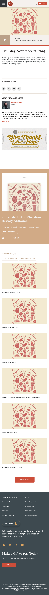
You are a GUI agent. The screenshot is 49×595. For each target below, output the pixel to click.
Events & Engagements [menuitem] (9, 497)
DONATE (42, 3)
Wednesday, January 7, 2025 (11, 292)
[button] (36, 4)
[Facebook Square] (4, 545)
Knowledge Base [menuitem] (30, 511)
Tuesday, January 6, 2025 (10, 327)
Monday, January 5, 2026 (10, 362)
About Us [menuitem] (5, 511)
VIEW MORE (24, 479)
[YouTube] (22, 545)
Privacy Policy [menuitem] (29, 506)
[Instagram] (16, 545)
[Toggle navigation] (3, 3)
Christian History (27, 258)
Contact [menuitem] (27, 497)
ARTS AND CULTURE (10, 258)
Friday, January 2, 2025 (9, 432)
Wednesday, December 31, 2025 (12, 467)
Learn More (5, 121)
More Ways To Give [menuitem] (31, 502)
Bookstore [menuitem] (5, 506)
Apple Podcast (10, 232)
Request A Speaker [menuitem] (8, 515)
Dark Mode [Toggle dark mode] (11, 523)
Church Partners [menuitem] (7, 502)
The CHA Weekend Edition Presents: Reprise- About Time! (21, 397)
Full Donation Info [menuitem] (31, 515)
